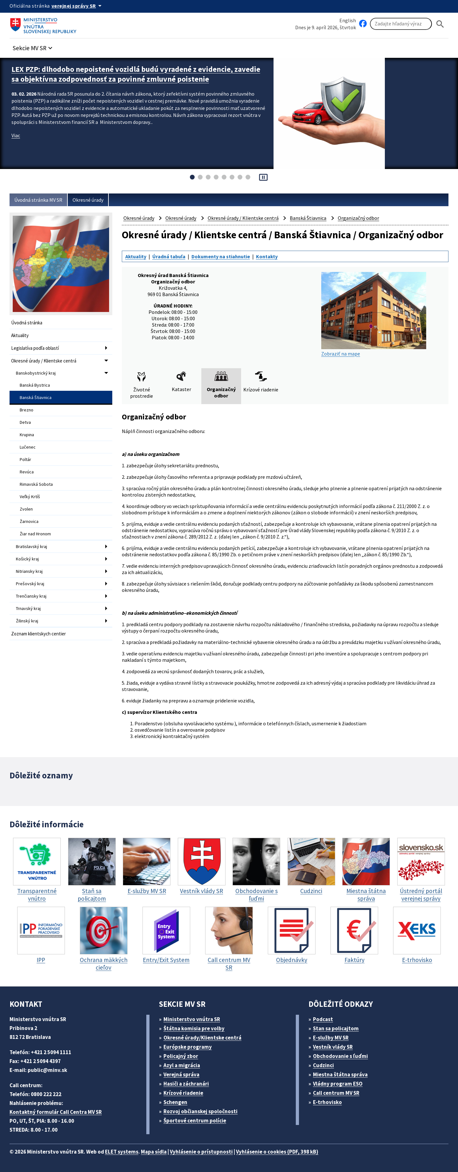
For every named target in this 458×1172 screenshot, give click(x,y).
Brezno (26, 410)
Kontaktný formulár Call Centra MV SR (56, 1111)
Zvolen (26, 509)
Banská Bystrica (35, 385)
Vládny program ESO (338, 1083)
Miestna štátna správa (340, 1074)
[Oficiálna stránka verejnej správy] (78, 6)
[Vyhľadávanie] (401, 24)
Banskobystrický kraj (36, 373)
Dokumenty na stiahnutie (220, 256)
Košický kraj (27, 559)
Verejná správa (181, 1074)
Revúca (27, 472)
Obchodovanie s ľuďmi (340, 1056)
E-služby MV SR (331, 1037)
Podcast (323, 1019)
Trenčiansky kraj (31, 596)
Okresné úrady (88, 200)
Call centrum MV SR (336, 1092)
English (347, 20)
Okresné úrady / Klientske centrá (43, 361)
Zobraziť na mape (373, 314)
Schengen (175, 1102)
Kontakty (267, 256)
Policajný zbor (180, 1056)
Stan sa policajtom (336, 1028)
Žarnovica (29, 521)
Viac (15, 135)
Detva (25, 422)
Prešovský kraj (30, 583)
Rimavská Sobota (36, 484)
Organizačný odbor (358, 218)
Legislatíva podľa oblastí (35, 348)
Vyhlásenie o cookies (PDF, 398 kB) (277, 1151)
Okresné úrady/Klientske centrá (202, 1037)
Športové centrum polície (194, 1120)
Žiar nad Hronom (35, 534)
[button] (33, 46)
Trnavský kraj (28, 608)
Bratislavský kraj (31, 546)
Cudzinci (323, 1065)
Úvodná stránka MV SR (38, 200)
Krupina (27, 434)
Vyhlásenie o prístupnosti (201, 1151)
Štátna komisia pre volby (194, 1028)
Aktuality (20, 335)
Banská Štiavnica (36, 397)
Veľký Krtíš (30, 496)
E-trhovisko (327, 1102)
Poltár (25, 459)
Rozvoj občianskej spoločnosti (200, 1111)
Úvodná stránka (26, 323)
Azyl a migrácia (181, 1065)
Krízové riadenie (183, 1092)
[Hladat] (440, 24)
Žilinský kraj (27, 621)
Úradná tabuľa (168, 256)
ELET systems (121, 1151)
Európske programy (187, 1046)
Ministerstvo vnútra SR (191, 1019)
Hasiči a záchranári (186, 1083)
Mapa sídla (154, 1151)
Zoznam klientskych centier (38, 634)
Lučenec (28, 447)
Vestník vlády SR (333, 1046)
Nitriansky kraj (29, 571)
